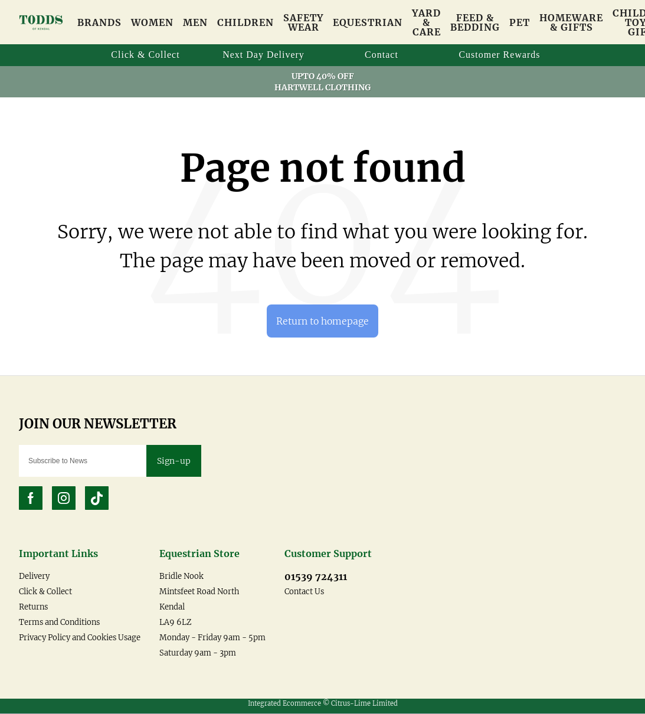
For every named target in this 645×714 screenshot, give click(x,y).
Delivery (34, 577)
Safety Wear (303, 22)
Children (245, 22)
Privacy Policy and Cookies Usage (79, 638)
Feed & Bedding (475, 22)
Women (152, 22)
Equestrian (367, 22)
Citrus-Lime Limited (364, 704)
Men (195, 22)
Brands (99, 22)
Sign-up (174, 461)
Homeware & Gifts (571, 22)
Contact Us (304, 592)
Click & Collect (45, 592)
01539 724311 (315, 577)
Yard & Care (426, 22)
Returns (33, 607)
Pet (519, 22)
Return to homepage (323, 321)
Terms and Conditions (59, 623)
